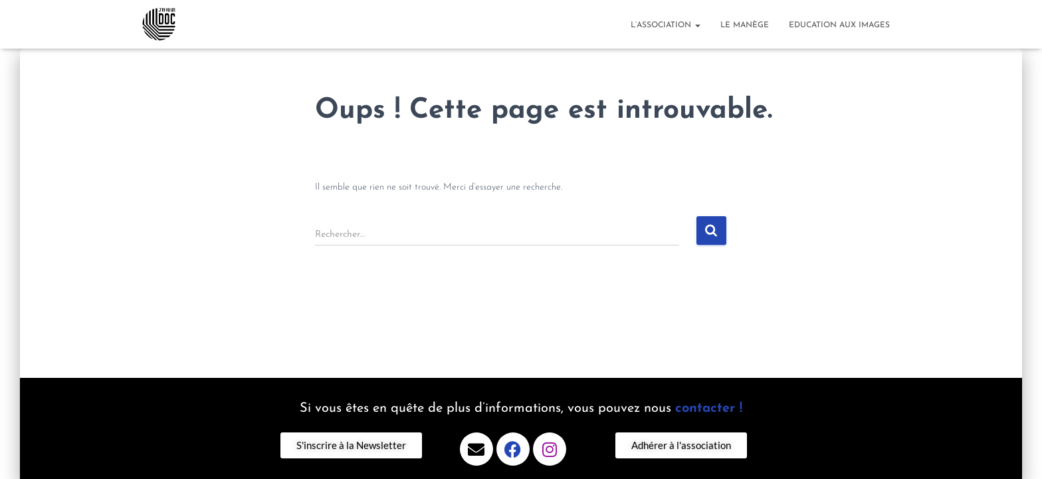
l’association (665, 25)
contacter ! (708, 408)
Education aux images (839, 25)
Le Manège (744, 25)
